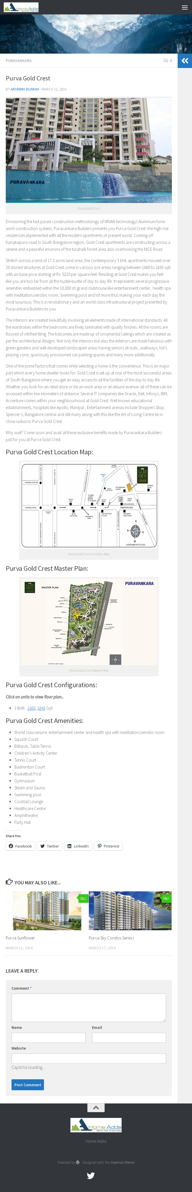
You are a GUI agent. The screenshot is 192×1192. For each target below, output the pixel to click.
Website (18, 1048)
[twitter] (91, 1176)
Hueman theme (123, 1162)
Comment (21, 988)
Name (16, 1027)
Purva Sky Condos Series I (111, 938)
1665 (31, 708)
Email (97, 1027)
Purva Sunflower (20, 938)
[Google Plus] (101, 1176)
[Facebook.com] (80, 1176)
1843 (41, 708)
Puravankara (19, 60)
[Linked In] (111, 1176)
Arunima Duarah (25, 89)
